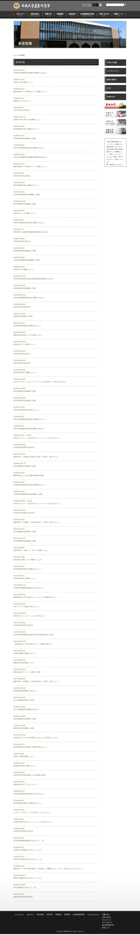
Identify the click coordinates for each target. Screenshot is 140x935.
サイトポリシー (107, 922)
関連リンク (118, 14)
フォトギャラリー (93, 914)
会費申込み (106, 914)
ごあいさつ (20, 14)
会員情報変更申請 (87, 14)
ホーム (15, 55)
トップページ (19, 914)
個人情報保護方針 (108, 925)
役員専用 (72, 14)
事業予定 (48, 14)
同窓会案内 (35, 14)
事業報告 (60, 14)
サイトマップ (106, 919)
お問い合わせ (104, 14)
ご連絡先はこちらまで (115, 164)
